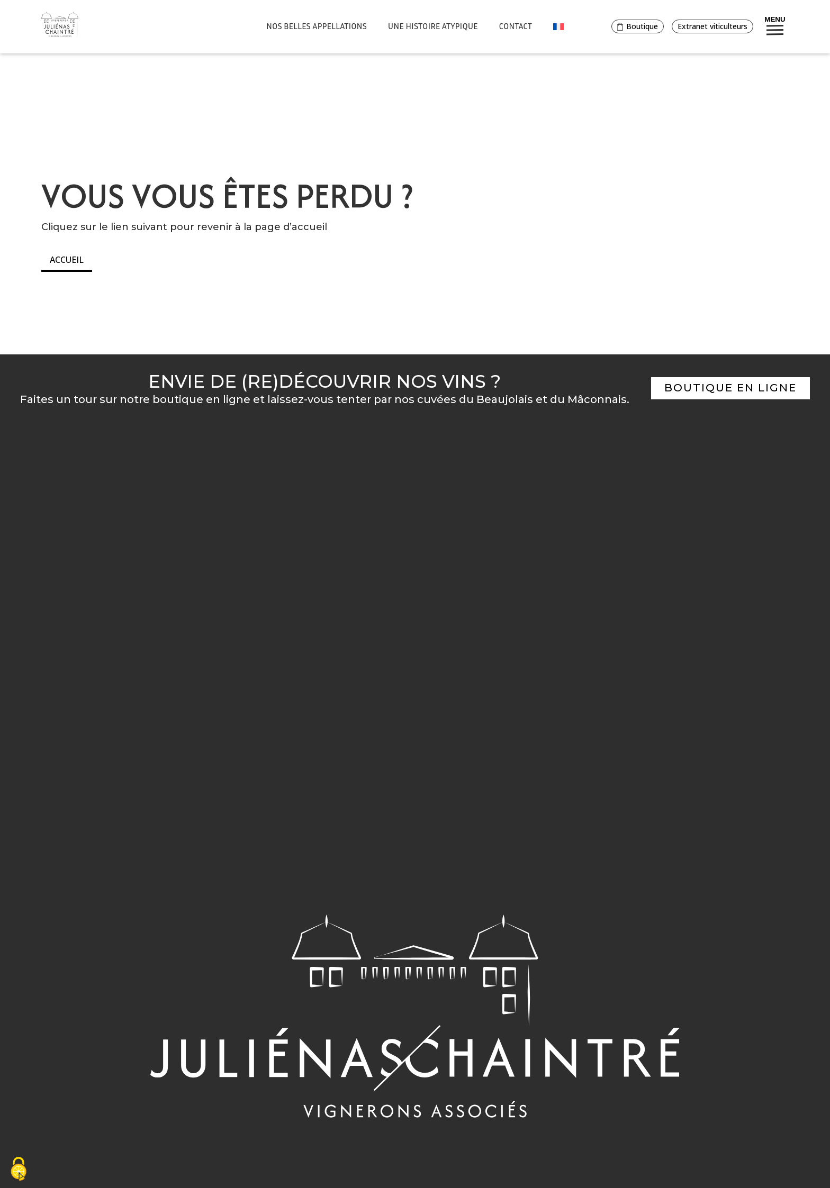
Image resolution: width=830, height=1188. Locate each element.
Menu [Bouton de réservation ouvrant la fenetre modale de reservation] (774, 25)
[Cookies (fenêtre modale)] (18, 1170)
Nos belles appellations (316, 26)
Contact (515, 26)
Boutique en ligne (730, 387)
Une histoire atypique (433, 26)
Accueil (67, 260)
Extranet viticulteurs (712, 26)
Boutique (637, 26)
